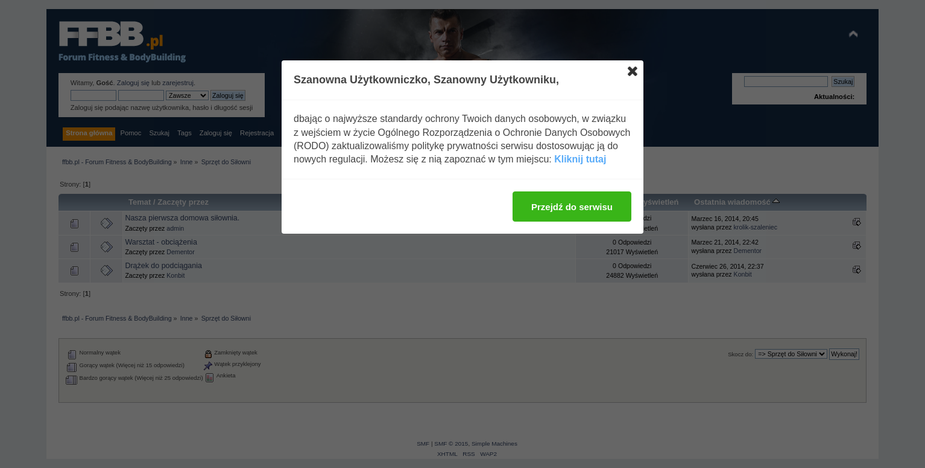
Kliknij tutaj (580, 159)
